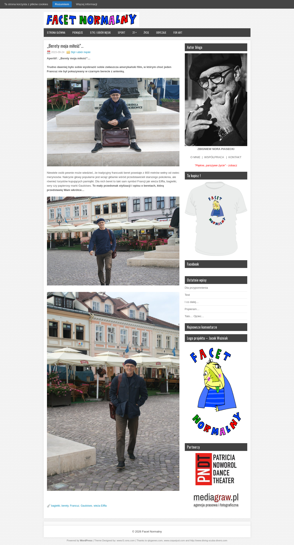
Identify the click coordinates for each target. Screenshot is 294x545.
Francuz (74, 505)
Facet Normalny (152, 531)
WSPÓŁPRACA (214, 157)
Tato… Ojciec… (194, 316)
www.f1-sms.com (126, 540)
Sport (121, 32)
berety (65, 505)
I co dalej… (192, 302)
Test (187, 294)
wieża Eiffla (100, 505)
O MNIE (195, 157)
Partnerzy (193, 447)
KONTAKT (235, 157)
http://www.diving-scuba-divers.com (208, 540)
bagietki (55, 505)
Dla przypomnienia (196, 287)
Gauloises (86, 505)
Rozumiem (62, 4)
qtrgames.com (155, 540)
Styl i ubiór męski (100, 32)
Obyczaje (161, 32)
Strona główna (56, 32)
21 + (134, 32)
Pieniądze (77, 32)
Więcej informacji (86, 4)
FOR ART (177, 32)
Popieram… (192, 309)
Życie (146, 32)
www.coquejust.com (174, 540)
